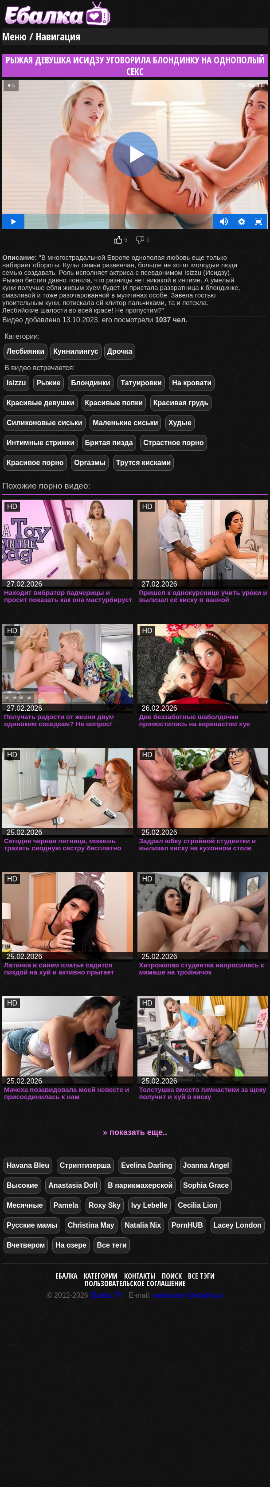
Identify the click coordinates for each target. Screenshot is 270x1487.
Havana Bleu (28, 1165)
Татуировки (141, 383)
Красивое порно (35, 462)
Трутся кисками (143, 462)
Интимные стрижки (40, 442)
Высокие (22, 1185)
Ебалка (66, 1276)
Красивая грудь (180, 403)
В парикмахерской (140, 1185)
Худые (180, 423)
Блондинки (90, 383)
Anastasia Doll (72, 1185)
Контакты (140, 1276)
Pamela (65, 1205)
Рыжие (48, 383)
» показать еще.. (135, 1132)
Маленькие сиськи (125, 423)
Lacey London (238, 1225)
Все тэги (201, 1276)
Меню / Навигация (41, 36)
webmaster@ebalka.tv (188, 1295)
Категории (100, 1276)
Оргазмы (90, 462)
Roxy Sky (105, 1205)
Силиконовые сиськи (44, 423)
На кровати (191, 383)
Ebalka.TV (106, 1295)
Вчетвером (26, 1245)
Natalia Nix (143, 1225)
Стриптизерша (85, 1165)
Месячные (25, 1205)
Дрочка (120, 351)
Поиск (172, 1276)
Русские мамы (32, 1225)
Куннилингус (75, 351)
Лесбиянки (25, 351)
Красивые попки (114, 403)
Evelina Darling (146, 1165)
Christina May (91, 1225)
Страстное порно (173, 442)
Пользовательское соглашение (135, 1283)
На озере (70, 1245)
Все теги (111, 1245)
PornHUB (187, 1225)
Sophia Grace (206, 1185)
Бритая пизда (109, 442)
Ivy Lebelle (149, 1205)
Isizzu (16, 383)
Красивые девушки (40, 403)
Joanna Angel (206, 1165)
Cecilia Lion (198, 1205)
